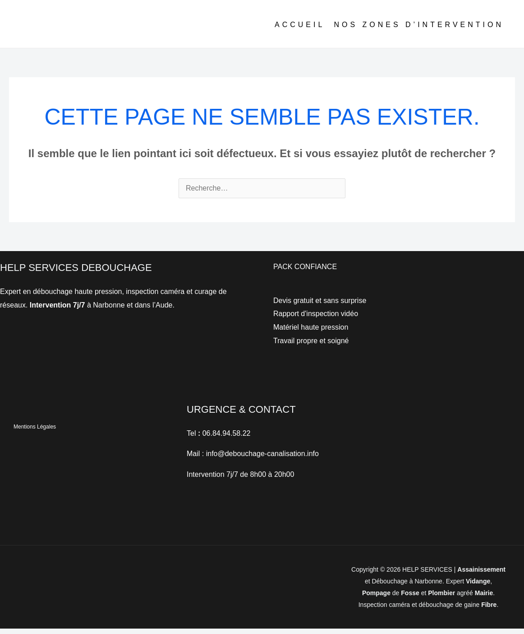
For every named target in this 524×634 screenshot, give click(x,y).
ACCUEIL (300, 29)
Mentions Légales (35, 432)
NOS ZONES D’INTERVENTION (419, 29)
